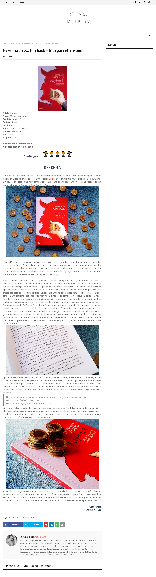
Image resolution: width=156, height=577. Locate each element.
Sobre (12, 2)
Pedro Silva (8, 56)
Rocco (17, 44)
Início (5, 2)
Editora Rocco (15, 517)
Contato (21, 2)
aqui (29, 143)
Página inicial (8, 44)
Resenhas (26, 517)
